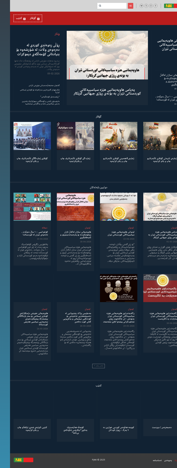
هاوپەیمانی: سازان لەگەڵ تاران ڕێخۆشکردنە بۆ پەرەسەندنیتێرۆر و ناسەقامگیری (162, 80)
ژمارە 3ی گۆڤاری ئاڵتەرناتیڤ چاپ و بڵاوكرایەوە (65, 160)
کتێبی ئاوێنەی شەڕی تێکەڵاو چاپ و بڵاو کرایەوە (22, 429)
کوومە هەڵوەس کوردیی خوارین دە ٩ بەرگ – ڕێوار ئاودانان (108, 429)
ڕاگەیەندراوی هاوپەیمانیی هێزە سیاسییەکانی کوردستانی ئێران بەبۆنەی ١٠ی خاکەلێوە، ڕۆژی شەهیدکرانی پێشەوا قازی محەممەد (108, 318)
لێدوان (164, 228)
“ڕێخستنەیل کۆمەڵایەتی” (40, 97)
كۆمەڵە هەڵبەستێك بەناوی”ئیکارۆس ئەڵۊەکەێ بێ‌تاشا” (65, 430)
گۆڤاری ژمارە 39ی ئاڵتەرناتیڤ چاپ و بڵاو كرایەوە (22, 160)
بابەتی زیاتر (88, 365)
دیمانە (34, 228)
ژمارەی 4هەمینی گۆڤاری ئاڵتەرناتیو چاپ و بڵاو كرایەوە (108, 160)
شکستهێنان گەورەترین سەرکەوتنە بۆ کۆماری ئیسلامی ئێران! (30, 91)
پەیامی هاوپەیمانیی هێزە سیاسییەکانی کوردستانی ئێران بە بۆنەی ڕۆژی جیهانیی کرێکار (97, 92)
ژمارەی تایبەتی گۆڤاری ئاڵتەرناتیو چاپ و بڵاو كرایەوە (152, 160)
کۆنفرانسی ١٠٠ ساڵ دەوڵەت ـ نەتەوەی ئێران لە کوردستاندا (159, 98)
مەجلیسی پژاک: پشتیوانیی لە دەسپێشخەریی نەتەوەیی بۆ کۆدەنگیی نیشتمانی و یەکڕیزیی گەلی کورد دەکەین (67, 318)
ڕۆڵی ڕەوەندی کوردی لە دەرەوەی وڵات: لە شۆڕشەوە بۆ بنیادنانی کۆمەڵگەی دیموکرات (28, 50)
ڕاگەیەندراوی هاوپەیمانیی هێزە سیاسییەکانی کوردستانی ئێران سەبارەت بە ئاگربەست (154, 316)
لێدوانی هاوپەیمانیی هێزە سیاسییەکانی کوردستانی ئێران (160, 45)
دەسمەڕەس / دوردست (152, 427)
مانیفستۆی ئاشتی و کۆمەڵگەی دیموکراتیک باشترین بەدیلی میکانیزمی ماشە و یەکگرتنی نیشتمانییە (31, 103)
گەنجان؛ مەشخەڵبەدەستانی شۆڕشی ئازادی (34, 85)
